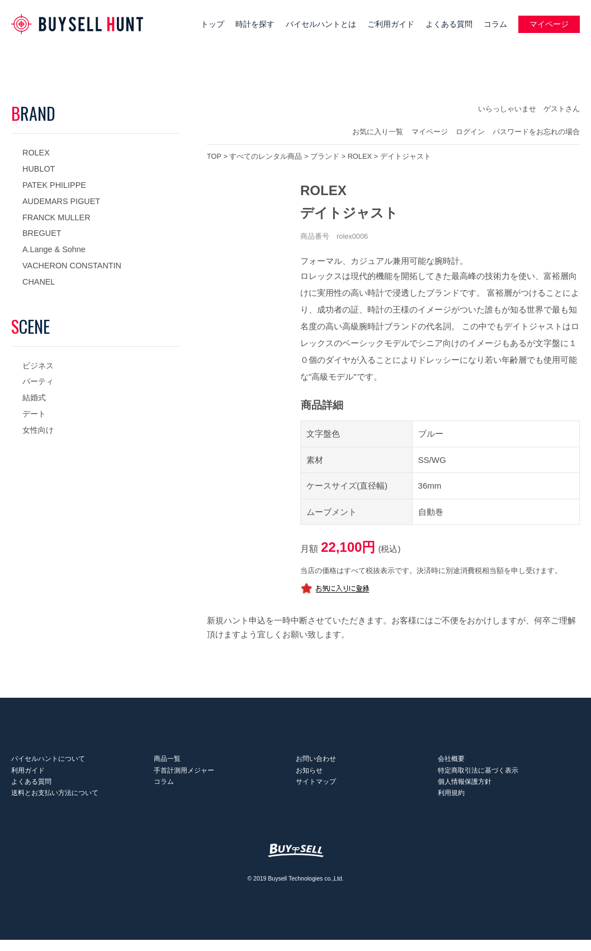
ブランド (324, 156)
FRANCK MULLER (56, 217)
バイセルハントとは (321, 24)
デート (34, 413)
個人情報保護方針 (464, 790)
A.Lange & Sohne (54, 249)
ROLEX (36, 152)
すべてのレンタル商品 (265, 156)
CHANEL (38, 281)
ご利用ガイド (390, 24)
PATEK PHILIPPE (54, 185)
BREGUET (42, 233)
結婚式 (34, 397)
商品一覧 (166, 761)
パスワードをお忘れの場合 (536, 131)
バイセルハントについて (48, 761)
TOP (214, 156)
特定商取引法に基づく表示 (478, 775)
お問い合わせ (316, 761)
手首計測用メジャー (183, 775)
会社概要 (451, 761)
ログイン (470, 131)
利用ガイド (28, 775)
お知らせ (309, 775)
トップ (212, 24)
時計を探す (255, 24)
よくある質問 (448, 24)
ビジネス (38, 365)
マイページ (549, 24)
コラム (495, 24)
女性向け (38, 429)
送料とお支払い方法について (54, 804)
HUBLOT (38, 168)
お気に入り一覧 (377, 131)
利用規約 (451, 804)
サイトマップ (316, 790)
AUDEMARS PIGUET (61, 201)
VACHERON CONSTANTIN (71, 265)
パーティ (38, 381)
